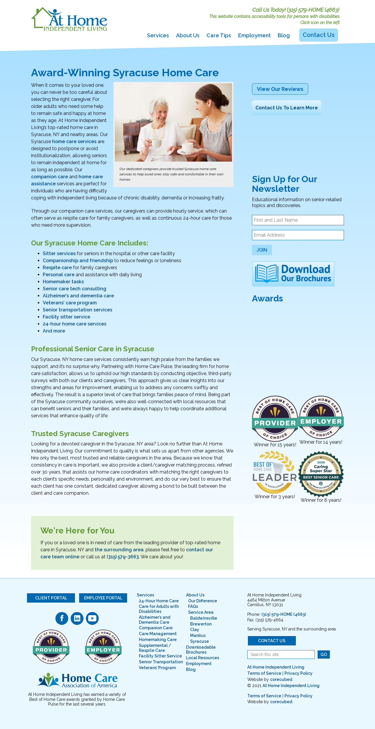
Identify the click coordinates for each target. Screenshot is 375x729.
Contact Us (319, 34)
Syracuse (199, 641)
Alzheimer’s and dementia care (78, 296)
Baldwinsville (203, 618)
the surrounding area (119, 549)
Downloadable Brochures (201, 650)
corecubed (281, 679)
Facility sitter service (66, 317)
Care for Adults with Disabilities (159, 609)
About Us (188, 35)
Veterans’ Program (157, 667)
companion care (49, 176)
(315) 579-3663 (123, 557)
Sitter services (59, 253)
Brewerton (201, 624)
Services (158, 35)
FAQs (193, 606)
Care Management (158, 633)
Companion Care (156, 627)
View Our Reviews (280, 89)
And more (54, 331)
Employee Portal (103, 598)
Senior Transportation (161, 662)
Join (262, 250)
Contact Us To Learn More (286, 108)
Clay (194, 629)
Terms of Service (264, 673)
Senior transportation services (77, 310)
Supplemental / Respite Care (155, 648)
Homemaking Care (158, 639)
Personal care (58, 274)
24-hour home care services (74, 324)
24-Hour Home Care (159, 601)
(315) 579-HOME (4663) (313, 10)
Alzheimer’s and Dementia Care (154, 620)
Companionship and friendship (78, 260)
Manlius (198, 635)
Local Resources (202, 657)
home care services (74, 141)
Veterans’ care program (70, 303)
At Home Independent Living (275, 667)
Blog (284, 35)
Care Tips (219, 35)
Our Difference (202, 601)
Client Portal (51, 598)
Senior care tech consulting (74, 288)
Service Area (201, 612)
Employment (254, 35)
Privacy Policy (298, 673)
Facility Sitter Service (160, 656)
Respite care (57, 267)
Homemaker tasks (63, 281)
